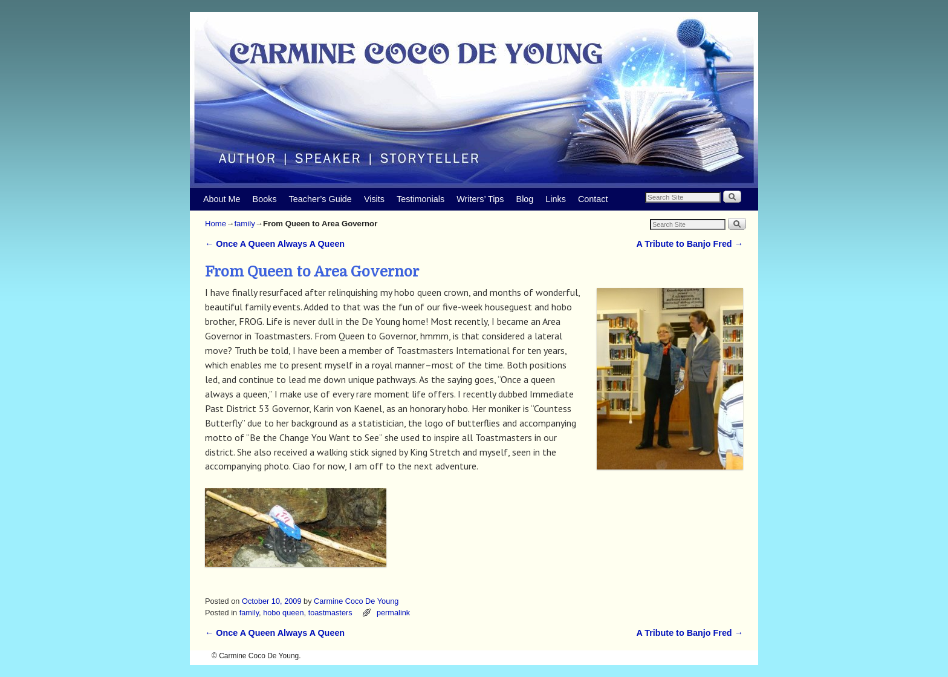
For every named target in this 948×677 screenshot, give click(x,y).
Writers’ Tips (480, 199)
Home (215, 223)
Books (265, 199)
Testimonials (420, 199)
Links (555, 199)
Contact (593, 199)
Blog (525, 199)
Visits (374, 199)
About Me (222, 199)
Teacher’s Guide (320, 199)
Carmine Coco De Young (356, 601)
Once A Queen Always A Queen (275, 244)
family (244, 223)
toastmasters (330, 612)
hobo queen (283, 612)
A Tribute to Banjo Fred (689, 244)
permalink (393, 612)
